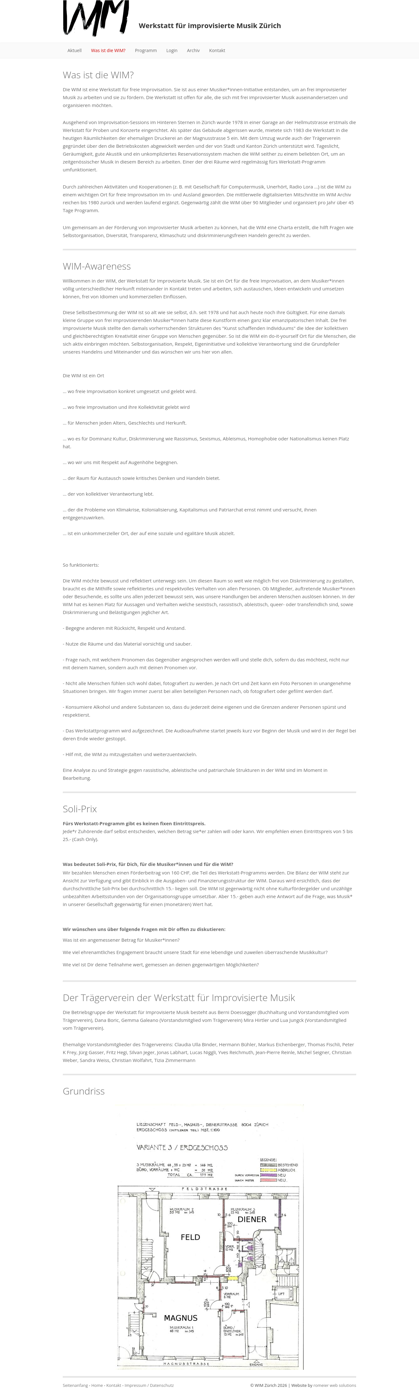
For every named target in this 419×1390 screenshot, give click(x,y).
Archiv (193, 50)
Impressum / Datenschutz (149, 1385)
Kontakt (217, 50)
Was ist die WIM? (108, 50)
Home (97, 1385)
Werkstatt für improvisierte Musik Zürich (210, 25)
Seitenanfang (75, 1385)
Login (171, 50)
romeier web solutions (334, 1385)
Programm (146, 50)
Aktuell (75, 50)
